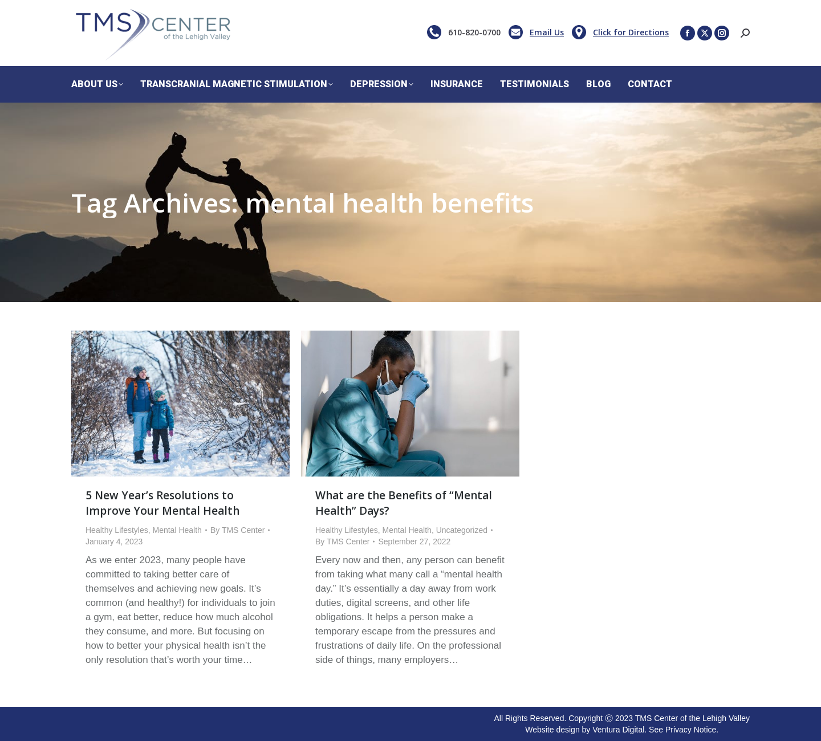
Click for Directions (631, 32)
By (237, 530)
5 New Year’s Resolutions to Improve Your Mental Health (162, 503)
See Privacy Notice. (683, 729)
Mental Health (177, 530)
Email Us (547, 32)
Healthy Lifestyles (117, 530)
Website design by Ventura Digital (584, 729)
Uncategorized (461, 530)
